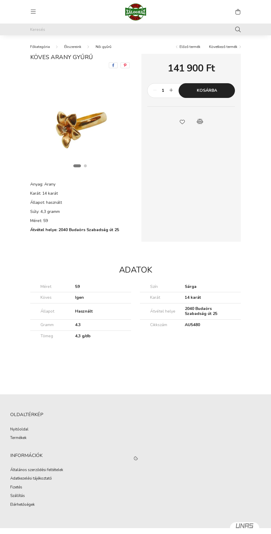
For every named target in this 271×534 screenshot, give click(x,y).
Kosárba (207, 90)
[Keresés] (135, 29)
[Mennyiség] (163, 91)
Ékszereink (72, 46)
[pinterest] (125, 65)
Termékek (18, 438)
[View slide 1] (77, 165)
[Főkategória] (40, 46)
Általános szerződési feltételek (36, 470)
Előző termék (189, 46)
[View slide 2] (85, 165)
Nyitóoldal (19, 429)
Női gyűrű (103, 46)
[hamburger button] (33, 12)
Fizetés (16, 487)
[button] (182, 121)
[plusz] (171, 90)
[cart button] (238, 12)
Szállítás (17, 496)
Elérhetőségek (22, 505)
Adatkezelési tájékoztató (31, 478)
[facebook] (113, 65)
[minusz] (154, 90)
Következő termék (223, 46)
